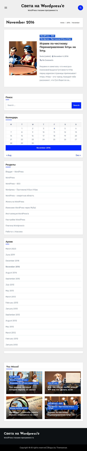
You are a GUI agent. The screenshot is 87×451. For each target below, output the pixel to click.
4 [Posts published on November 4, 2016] (54, 129)
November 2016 (13, 267)
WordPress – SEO (13, 184)
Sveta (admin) (45, 56)
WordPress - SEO (47, 36)
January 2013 (12, 309)
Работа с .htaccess (14, 232)
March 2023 (11, 249)
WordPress (10, 178)
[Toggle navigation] (6, 7)
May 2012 (10, 327)
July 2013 (10, 285)
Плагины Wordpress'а (15, 226)
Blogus (50, 448)
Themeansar (61, 448)
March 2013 (11, 297)
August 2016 (11, 273)
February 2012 (12, 339)
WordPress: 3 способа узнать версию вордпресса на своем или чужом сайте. (24, 414)
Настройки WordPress (15, 220)
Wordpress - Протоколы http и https (56, 39)
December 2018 (12, 261)
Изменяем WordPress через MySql (21, 208)
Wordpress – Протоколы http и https (22, 190)
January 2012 (12, 345)
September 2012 (13, 315)
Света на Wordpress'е (42, 6)
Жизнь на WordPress (15, 202)
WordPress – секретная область (20, 196)
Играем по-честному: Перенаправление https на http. (58, 47)
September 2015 (13, 279)
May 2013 (10, 291)
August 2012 (11, 321)
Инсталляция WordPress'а (17, 214)
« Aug (8, 155)
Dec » (78, 155)
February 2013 (12, 303)
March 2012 (11, 333)
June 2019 (10, 255)
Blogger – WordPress (15, 172)
